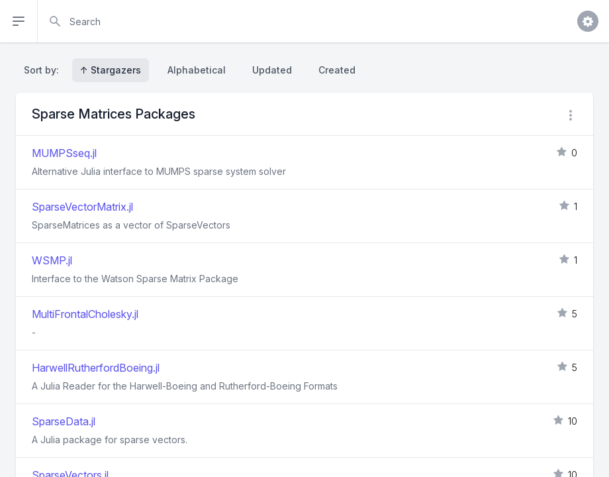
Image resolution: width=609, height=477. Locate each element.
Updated (272, 70)
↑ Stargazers (110, 70)
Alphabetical (196, 70)
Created (336, 70)
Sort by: (44, 70)
